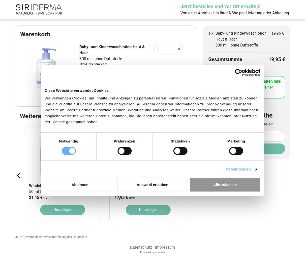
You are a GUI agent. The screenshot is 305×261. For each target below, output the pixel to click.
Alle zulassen (225, 185)
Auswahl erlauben (152, 185)
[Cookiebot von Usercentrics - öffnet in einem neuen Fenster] (238, 72)
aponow (160, 252)
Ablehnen (79, 185)
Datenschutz (141, 247)
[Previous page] (19, 175)
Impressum (165, 247)
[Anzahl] (168, 49)
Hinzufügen (63, 210)
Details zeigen (238, 169)
